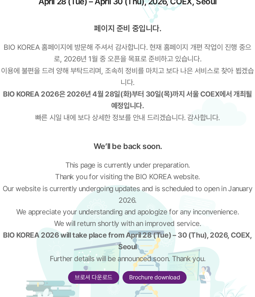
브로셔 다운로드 (94, 277)
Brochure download (154, 277)
